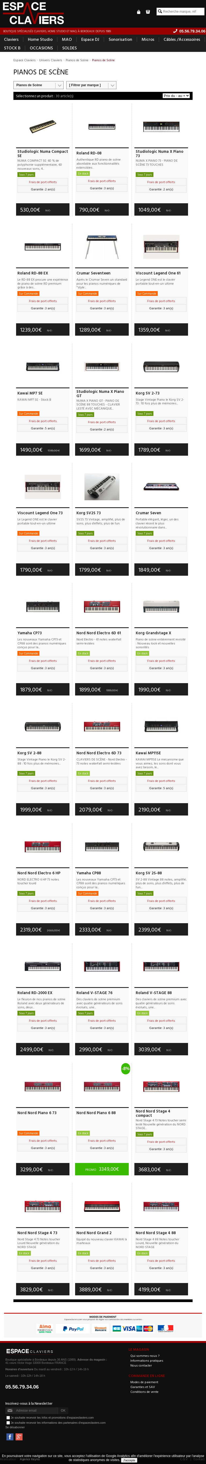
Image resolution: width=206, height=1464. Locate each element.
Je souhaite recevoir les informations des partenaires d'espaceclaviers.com (58, 1422)
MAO (67, 39)
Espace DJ (90, 39)
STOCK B (12, 48)
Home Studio (40, 39)
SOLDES (69, 48)
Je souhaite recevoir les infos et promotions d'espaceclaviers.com (52, 1417)
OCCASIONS (41, 48)
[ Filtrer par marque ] (85, 85)
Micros (148, 39)
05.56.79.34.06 (22, 1387)
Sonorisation (120, 39)
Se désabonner (15, 1427)
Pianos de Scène (29, 85)
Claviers (11, 39)
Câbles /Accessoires (182, 39)
